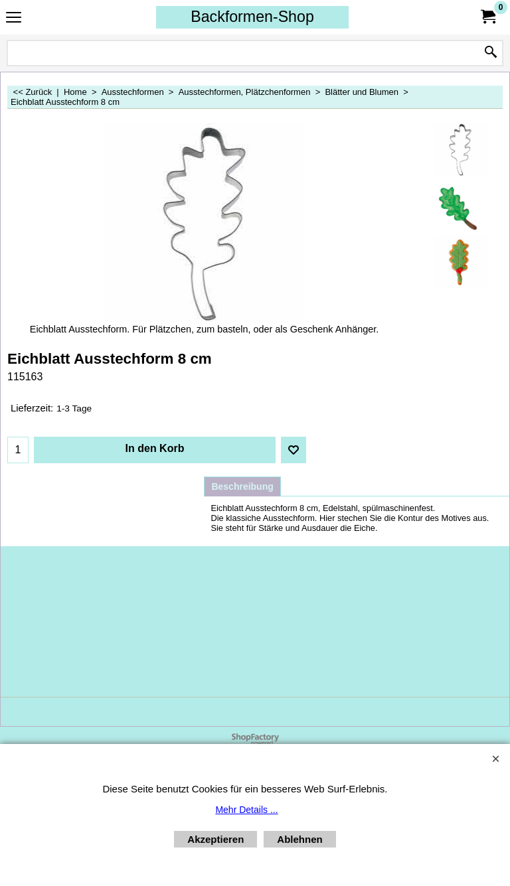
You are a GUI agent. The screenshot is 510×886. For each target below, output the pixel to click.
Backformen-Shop (252, 16)
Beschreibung (242, 486)
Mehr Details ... (246, 809)
